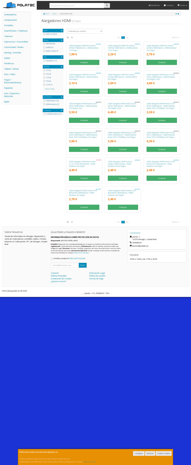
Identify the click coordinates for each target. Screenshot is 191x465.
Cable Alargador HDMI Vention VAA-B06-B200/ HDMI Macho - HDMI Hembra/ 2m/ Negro (83, 360)
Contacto (168, 5)
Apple (6, 101)
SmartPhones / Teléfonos (16, 30)
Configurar (139, 453)
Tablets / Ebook (11, 68)
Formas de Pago (96, 446)
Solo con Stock (50, 34)
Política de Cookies (89, 462)
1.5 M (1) (47, 85)
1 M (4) (47, 77)
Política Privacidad (58, 444)
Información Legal (97, 441)
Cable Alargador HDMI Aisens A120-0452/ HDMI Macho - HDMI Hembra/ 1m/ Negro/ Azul (161, 132)
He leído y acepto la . (70, 426)
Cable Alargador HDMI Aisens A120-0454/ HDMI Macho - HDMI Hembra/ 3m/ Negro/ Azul (122, 189)
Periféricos (9, 63)
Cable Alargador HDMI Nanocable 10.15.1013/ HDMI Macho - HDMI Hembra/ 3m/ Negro (82, 303)
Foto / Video (9, 74)
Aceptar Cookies (163, 453)
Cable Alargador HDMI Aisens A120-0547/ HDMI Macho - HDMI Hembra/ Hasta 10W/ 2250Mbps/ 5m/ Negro (161, 246)
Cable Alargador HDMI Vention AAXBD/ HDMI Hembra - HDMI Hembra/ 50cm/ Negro (120, 303)
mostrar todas (49, 89)
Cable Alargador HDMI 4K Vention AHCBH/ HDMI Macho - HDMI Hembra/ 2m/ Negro (162, 75)
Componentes (10, 20)
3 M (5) (47, 70)
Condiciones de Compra (61, 446)
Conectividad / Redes (14, 47)
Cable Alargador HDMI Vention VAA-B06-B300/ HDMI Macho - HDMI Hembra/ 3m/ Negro (122, 360)
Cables (7, 58)
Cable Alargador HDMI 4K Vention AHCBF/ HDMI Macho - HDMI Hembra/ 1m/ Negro (84, 75)
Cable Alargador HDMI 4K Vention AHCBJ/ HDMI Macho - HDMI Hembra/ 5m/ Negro (122, 132)
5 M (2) (47, 81)
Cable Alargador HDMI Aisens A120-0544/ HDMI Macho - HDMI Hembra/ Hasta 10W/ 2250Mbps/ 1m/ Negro (161, 189)
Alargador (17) (50, 61)
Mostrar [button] (175, 37)
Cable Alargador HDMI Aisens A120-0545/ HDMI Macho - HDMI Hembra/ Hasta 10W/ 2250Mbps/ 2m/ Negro (83, 246)
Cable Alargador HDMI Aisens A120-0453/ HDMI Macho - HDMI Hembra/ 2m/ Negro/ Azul (83, 189)
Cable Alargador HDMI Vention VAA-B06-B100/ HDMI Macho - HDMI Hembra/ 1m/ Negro (161, 303)
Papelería (8, 88)
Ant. (118, 37)
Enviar (82, 433)
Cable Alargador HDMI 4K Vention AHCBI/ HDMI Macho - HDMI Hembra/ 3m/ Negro (83, 132)
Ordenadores (10, 14)
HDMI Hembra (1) (51, 104)
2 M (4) (47, 74)
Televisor (8, 36)
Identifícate (154, 5)
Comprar (84, 90)
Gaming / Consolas (12, 52)
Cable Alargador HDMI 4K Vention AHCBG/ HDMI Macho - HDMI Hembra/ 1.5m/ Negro (123, 75)
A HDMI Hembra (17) (52, 114)
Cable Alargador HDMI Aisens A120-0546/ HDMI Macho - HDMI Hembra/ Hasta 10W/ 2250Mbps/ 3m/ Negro (122, 246)
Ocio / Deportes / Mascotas (12, 94)
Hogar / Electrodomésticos (12, 81)
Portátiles (8, 25)
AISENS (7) (48, 47)
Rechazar (150, 453)
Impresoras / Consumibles (16, 41)
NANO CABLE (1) (50, 51)
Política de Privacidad (81, 421)
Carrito (182, 5)
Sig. (127, 37)
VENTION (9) (49, 44)
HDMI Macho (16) (51, 101)
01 (123, 37)
